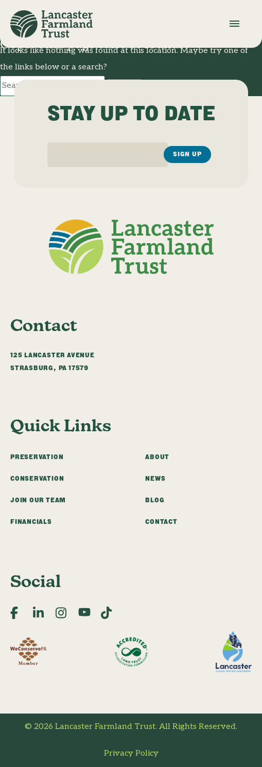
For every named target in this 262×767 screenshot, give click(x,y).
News (155, 478)
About (157, 457)
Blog (154, 500)
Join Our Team (38, 500)
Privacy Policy (131, 753)
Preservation (36, 457)
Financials (31, 521)
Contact (161, 521)
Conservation (37, 478)
